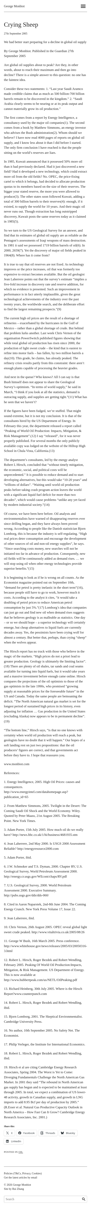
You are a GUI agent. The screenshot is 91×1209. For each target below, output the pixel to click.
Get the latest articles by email (20, 1177)
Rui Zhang (18, 1188)
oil (21, 1151)
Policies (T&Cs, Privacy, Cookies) (23, 1173)
